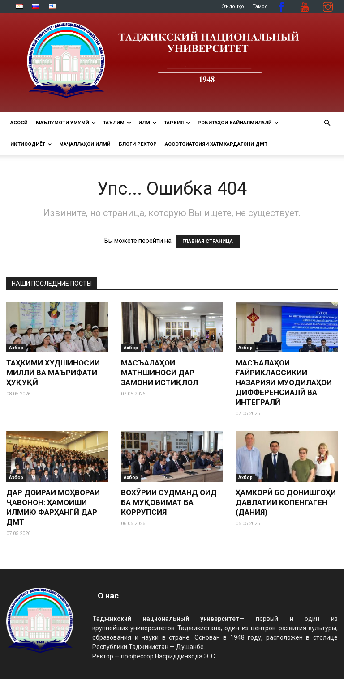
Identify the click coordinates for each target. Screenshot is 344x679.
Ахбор (16, 347)
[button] (327, 123)
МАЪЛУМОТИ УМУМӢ (66, 123)
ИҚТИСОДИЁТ (31, 144)
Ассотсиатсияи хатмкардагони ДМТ (216, 144)
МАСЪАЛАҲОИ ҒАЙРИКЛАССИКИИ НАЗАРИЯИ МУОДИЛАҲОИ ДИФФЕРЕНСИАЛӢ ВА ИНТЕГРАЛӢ (284, 382)
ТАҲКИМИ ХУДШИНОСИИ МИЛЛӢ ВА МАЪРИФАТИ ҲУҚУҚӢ (53, 372)
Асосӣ (19, 123)
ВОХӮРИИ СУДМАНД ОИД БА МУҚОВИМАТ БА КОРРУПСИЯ (169, 502)
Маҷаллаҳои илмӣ (85, 144)
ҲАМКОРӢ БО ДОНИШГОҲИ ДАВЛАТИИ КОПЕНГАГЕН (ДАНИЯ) (286, 502)
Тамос (260, 6)
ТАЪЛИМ (117, 123)
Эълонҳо (233, 6)
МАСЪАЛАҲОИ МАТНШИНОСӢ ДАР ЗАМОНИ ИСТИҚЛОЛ (159, 372)
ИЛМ (147, 123)
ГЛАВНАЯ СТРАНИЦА (207, 241)
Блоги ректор (138, 144)
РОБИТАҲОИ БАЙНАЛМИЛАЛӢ (238, 123)
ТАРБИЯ (177, 123)
